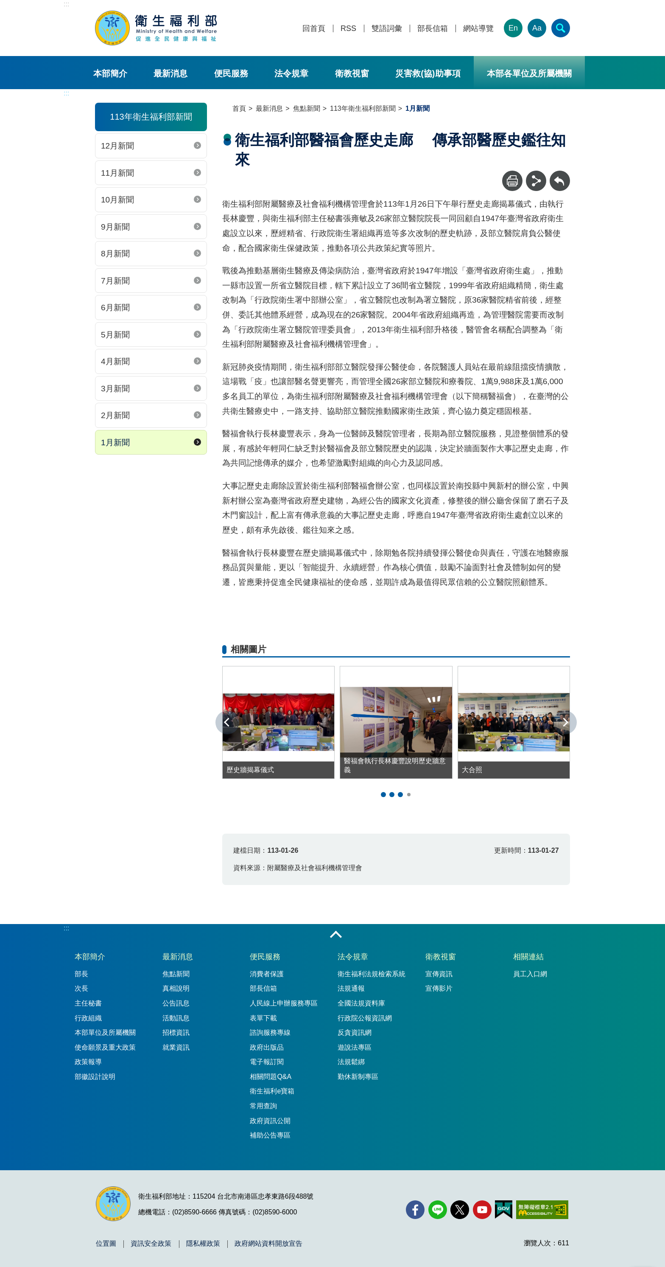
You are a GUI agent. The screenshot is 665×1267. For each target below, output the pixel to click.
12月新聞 (117, 145)
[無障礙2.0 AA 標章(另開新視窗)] (542, 1209)
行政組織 (88, 1018)
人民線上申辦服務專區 (284, 1003)
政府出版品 (267, 1047)
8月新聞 (115, 253)
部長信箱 (432, 29)
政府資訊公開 (270, 1120)
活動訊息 (176, 1018)
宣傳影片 (439, 988)
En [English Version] (513, 28)
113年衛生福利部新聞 (363, 108)
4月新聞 (115, 361)
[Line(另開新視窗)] (437, 1209)
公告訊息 (176, 1003)
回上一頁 (560, 174)
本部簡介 (110, 73)
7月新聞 (115, 280)
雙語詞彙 (387, 29)
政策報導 (88, 1061)
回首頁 (313, 29)
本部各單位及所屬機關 (529, 73)
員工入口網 (530, 974)
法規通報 (351, 988)
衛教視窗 (352, 73)
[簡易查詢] (560, 28)
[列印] (512, 181)
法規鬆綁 (351, 1061)
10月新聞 (117, 199)
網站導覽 (478, 29)
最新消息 (170, 73)
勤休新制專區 (358, 1076)
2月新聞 (115, 415)
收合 (336, 935)
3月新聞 (115, 388)
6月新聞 (115, 307)
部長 (81, 974)
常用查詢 (263, 1106)
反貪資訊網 (355, 1032)
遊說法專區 (355, 1047)
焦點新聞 (306, 108)
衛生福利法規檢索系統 (371, 974)
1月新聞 (115, 442)
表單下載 (263, 1018)
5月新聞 (115, 334)
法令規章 (291, 73)
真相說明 (176, 988)
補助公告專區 (270, 1135)
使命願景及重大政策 (105, 1047)
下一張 (565, 722)
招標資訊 (176, 1032)
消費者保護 (267, 974)
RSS (348, 29)
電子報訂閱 (267, 1061)
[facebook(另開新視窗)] (415, 1209)
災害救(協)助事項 (427, 73)
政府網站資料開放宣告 (268, 1243)
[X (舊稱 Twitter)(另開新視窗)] (459, 1209)
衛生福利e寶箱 (272, 1091)
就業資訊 (176, 1047)
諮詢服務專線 (270, 1032)
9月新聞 (115, 226)
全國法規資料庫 (361, 1003)
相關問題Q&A (270, 1076)
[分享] (536, 181)
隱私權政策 (203, 1243)
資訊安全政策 (151, 1243)
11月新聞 (117, 173)
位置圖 (106, 1243)
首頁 (239, 108)
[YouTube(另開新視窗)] (482, 1209)
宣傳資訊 (439, 974)
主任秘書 (88, 1003)
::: (66, 4)
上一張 (227, 722)
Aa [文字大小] (537, 28)
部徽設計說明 (95, 1076)
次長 (81, 988)
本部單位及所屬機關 (105, 1032)
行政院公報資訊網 (365, 1018)
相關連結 (528, 956)
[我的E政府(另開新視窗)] (503, 1209)
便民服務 (231, 73)
